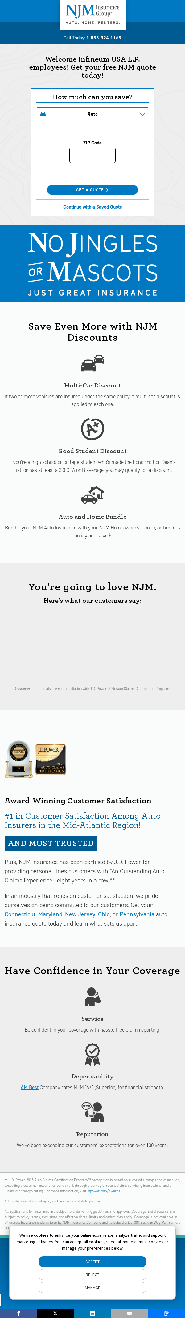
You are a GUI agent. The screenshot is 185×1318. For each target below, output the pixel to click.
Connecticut (20, 914)
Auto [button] (92, 114)
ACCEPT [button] (92, 1261)
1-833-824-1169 (103, 37)
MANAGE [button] (92, 1287)
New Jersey (80, 914)
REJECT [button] (92, 1274)
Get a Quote (92, 190)
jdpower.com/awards (103, 1191)
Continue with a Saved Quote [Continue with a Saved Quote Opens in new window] (92, 207)
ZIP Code (92, 143)
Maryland (50, 914)
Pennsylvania (137, 914)
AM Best (30, 1087)
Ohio (104, 914)
